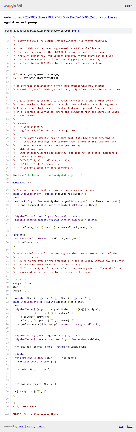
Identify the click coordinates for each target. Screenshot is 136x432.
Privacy (31, 426)
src (19, 17)
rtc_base (108, 17)
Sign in (128, 5)
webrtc (9, 17)
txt (121, 426)
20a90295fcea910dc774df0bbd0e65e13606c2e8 (60, 17)
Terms (41, 426)
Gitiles (21, 426)
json (129, 426)
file (76, 30)
